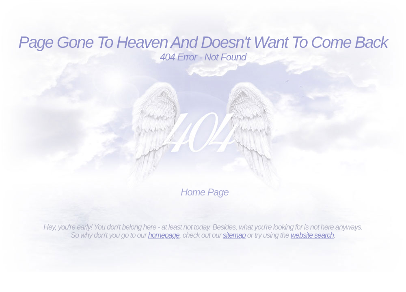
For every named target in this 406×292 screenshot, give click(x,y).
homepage (163, 235)
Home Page (205, 192)
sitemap (234, 235)
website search (312, 235)
